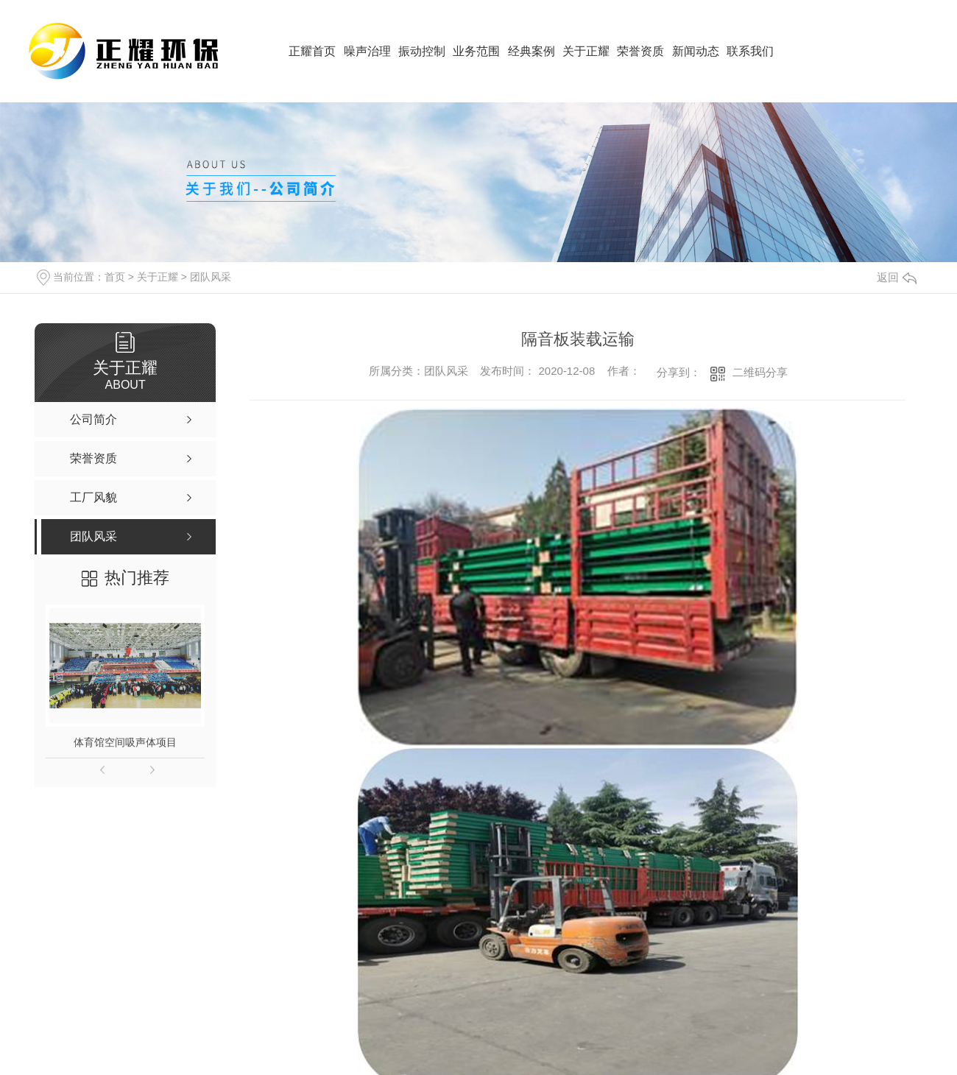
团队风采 (210, 277)
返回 (897, 277)
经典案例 (531, 51)
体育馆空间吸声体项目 (125, 742)
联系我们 (750, 51)
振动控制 (421, 51)
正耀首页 (312, 51)
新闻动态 (695, 51)
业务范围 (476, 51)
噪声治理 (367, 51)
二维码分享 (760, 372)
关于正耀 (586, 51)
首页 (115, 277)
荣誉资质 (640, 51)
